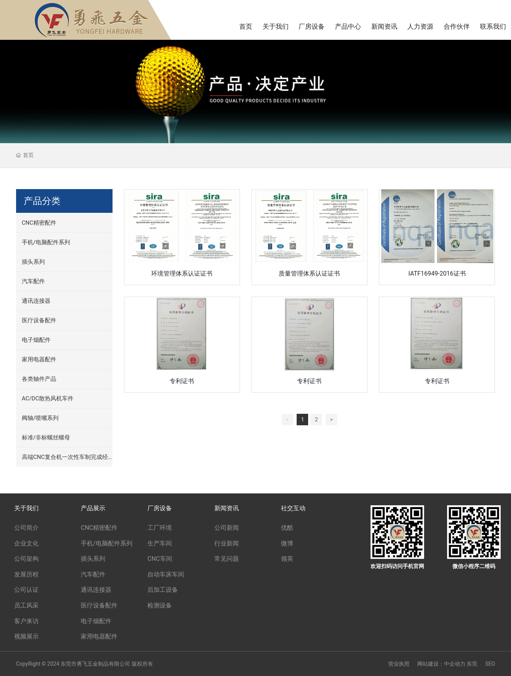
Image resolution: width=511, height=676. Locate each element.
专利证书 (182, 381)
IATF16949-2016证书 (437, 273)
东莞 (472, 664)
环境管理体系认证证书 (181, 273)
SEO (490, 664)
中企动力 (454, 664)
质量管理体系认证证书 (309, 273)
